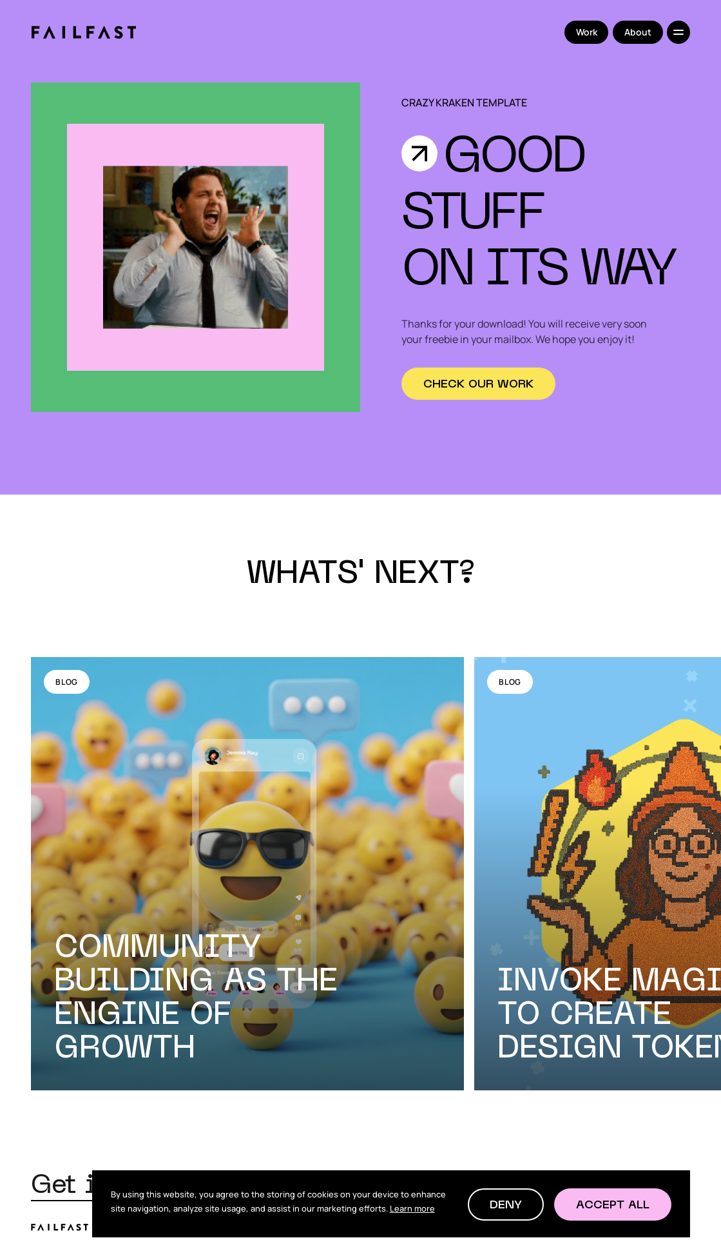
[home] (83, 32)
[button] (506, 1204)
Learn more (412, 1208)
